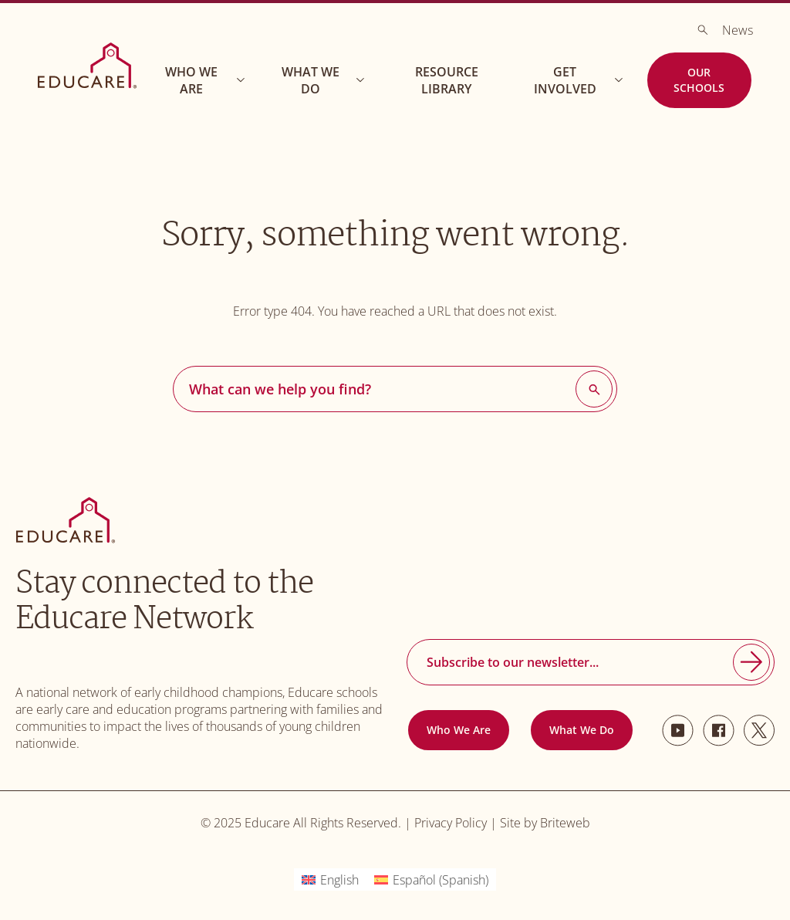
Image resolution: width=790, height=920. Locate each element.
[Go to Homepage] (87, 65)
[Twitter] (759, 730)
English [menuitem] (339, 879)
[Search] (703, 30)
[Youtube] (678, 730)
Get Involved (580, 80)
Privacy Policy (450, 822)
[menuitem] (330, 879)
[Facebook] (718, 730)
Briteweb (565, 822)
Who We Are (206, 80)
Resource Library (446, 80)
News (737, 30)
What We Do (325, 80)
